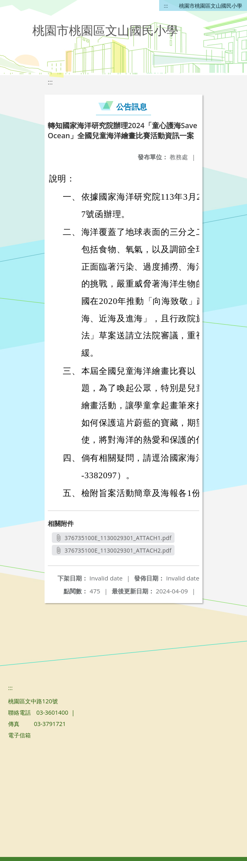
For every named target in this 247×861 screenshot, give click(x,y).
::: (166, 5)
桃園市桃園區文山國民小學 (210, 5)
